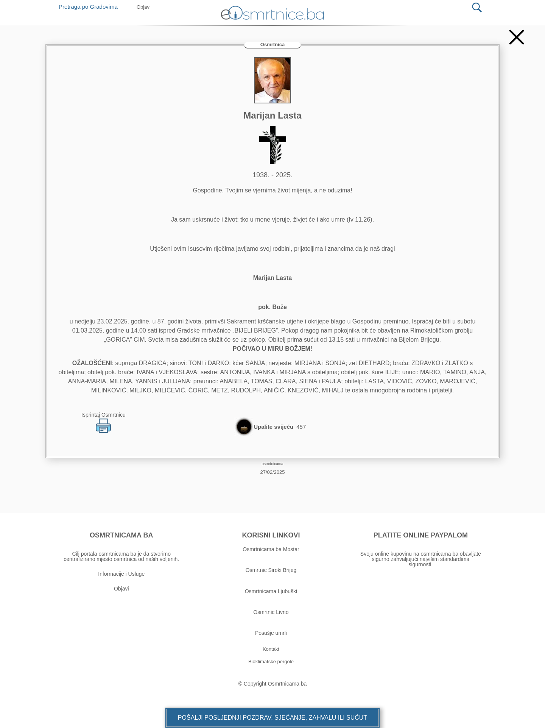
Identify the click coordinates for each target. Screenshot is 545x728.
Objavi (121, 589)
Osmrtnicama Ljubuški (271, 591)
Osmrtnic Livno (270, 612)
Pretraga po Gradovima (91, 6)
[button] (272, 718)
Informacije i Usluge (121, 574)
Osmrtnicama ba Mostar (271, 549)
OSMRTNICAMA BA (121, 535)
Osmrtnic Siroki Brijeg (271, 570)
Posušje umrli (271, 633)
